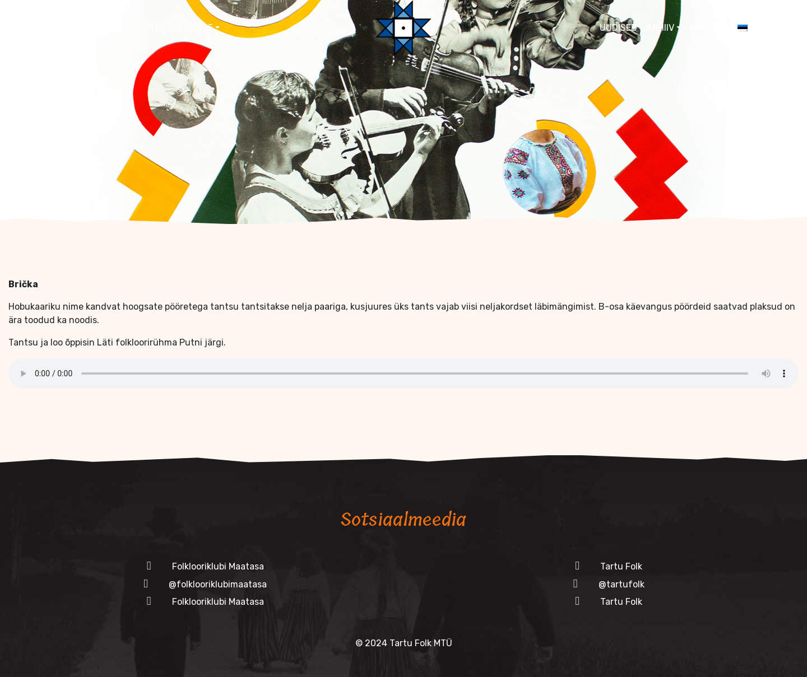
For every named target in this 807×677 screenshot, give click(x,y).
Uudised (618, 27)
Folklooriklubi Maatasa (70, 27)
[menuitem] (755, 28)
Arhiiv (660, 27)
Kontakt (709, 27)
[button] (788, 28)
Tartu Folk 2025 (175, 27)
